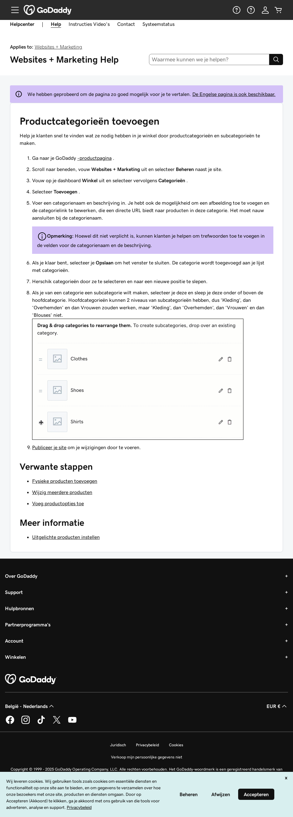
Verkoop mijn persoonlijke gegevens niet (146, 757)
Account (14, 640)
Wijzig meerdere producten (62, 492)
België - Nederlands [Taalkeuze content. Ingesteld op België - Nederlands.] (30, 706)
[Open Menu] (12, 9)
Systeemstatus (158, 23)
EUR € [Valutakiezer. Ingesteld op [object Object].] (277, 706)
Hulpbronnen (19, 608)
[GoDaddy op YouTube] (72, 722)
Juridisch (118, 745)
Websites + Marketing (58, 46)
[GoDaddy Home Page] (31, 679)
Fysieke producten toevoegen (64, 480)
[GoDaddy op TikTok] (41, 722)
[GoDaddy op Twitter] (57, 722)
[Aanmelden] (265, 10)
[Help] (236, 10)
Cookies (176, 745)
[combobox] (209, 59)
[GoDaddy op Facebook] (10, 722)
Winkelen (15, 656)
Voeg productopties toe (58, 503)
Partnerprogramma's (27, 624)
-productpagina (94, 157)
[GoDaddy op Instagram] (26, 722)
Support (14, 592)
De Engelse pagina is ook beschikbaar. (234, 94)
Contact (126, 23)
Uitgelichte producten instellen (66, 536)
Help (56, 23)
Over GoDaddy (21, 575)
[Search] (276, 59)
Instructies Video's (89, 23)
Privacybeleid (147, 745)
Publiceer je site (49, 447)
